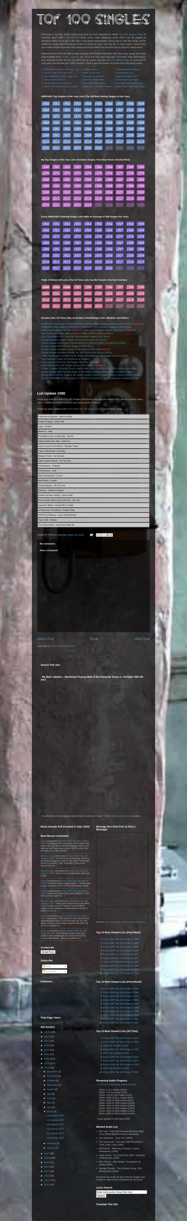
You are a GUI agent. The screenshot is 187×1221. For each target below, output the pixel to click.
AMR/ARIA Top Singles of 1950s (58, 324)
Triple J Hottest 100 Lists (55, 80)
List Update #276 (55, 1137)
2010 (46, 1184)
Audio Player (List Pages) (128, 80)
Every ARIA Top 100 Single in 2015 (121, 1057)
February (51, 1143)
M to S (94, 340)
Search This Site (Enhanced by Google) (61, 86)
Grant (43, 841)
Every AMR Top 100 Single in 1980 (121, 946)
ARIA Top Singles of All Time (56, 330)
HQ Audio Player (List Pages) (129, 83)
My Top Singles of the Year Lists (58, 73)
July (49, 1094)
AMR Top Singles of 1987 (116, 1045)
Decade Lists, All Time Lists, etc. (58, 83)
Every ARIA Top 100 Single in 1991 (121, 973)
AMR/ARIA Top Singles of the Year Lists (61, 69)
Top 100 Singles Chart (131, 34)
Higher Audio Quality (121, 816)
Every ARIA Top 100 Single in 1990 (121, 965)
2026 (121, 343)
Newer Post (45, 639)
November (52, 1076)
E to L (86, 340)
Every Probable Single (120, 372)
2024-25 (113, 343)
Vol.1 (107, 921)
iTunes (65, 57)
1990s (104, 324)
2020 (46, 1058)
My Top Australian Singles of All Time (89, 336)
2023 (46, 1045)
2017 (46, 1153)
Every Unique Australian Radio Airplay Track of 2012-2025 (71, 349)
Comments (50, 971)
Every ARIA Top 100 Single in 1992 (121, 1049)
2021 (46, 1054)
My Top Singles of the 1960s (56, 333)
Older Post (142, 639)
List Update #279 (55, 1124)
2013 (113, 368)
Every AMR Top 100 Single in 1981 (121, 958)
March (50, 1111)
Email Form (48, 952)
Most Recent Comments (93, 80)
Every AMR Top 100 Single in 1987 (121, 954)
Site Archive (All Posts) (127, 76)
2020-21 (93, 343)
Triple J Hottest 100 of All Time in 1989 (62, 368)
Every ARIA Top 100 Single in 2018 (84, 409)
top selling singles (120, 60)
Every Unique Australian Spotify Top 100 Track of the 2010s (72, 352)
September (52, 1085)
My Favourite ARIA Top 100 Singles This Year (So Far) (69, 362)
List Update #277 (55, 1133)
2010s (120, 324)
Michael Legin (47, 856)
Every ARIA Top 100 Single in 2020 (121, 1072)
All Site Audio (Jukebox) (120, 378)
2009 (106, 368)
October (51, 1080)
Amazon (74, 57)
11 (130, 921)
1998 (99, 368)
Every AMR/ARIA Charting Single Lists (60, 76)
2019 (46, 1063)
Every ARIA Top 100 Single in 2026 (121, 950)
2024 (46, 1041)
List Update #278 (55, 1128)
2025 (46, 1036)
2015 (46, 1162)
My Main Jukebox (91, 69)
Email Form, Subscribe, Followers (97, 86)
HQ (104, 378)
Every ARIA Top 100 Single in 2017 (121, 1060)
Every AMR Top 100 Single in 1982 (121, 969)
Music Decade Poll (91, 73)
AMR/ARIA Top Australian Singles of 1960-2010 (106, 327)
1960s (80, 324)
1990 (85, 368)
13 (137, 921)
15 (143, 921)
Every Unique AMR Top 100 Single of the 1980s (66, 372)
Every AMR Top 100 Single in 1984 (121, 1015)
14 (140, 921)
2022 (46, 1050)
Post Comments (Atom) (63, 646)
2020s (129, 324)
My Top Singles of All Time (55, 336)
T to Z (102, 340)
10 (127, 921)
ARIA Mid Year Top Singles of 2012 (102, 356)
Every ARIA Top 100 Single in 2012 (121, 1038)
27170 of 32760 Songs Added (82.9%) (116, 1084)
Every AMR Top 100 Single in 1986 (121, 943)
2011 (46, 1180)
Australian (131, 368)
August (50, 1089)
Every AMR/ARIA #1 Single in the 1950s (62, 375)
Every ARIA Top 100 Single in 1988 (121, 939)
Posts (47, 966)
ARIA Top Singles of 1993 (116, 1068)
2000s (112, 324)
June (49, 1098)
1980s (96, 324)
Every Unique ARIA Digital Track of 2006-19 (64, 343)
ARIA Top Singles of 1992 (116, 1053)
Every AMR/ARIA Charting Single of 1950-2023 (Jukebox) (71, 378)
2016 (46, 1157)
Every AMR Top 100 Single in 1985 (121, 1007)
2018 (46, 1067)
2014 (124, 356)
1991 (92, 368)
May (49, 1102)
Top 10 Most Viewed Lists (94, 83)
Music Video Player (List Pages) (131, 86)
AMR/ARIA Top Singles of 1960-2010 (61, 327)
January (51, 1147)
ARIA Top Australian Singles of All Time (103, 330)
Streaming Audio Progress (128, 69)
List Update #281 (55, 1115)
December (52, 1071)
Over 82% (70, 37)
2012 (46, 1175)
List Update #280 (51, 393)
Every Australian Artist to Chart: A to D (61, 340)
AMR (118, 57)
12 (133, 921)
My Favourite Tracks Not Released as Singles (65, 359)
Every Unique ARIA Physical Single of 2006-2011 (67, 346)
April (49, 1107)
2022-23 (103, 343)
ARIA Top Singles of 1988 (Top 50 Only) (62, 356)
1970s (88, 324)
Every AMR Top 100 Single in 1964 (121, 962)
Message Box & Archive (93, 76)
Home (94, 639)
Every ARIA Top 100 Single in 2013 (121, 1064)
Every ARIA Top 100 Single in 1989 (121, 1011)
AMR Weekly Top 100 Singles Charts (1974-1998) (67, 365)
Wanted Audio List (125, 73)
